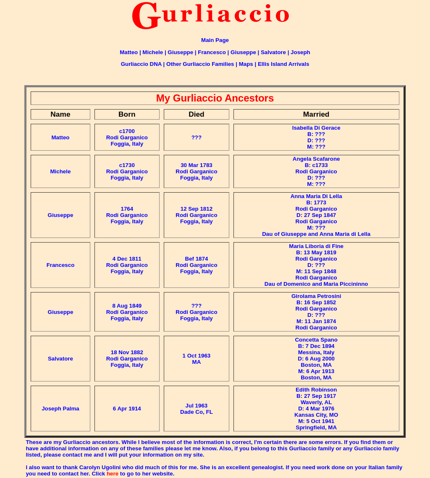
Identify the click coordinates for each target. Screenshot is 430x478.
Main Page (215, 40)
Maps (246, 64)
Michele (152, 52)
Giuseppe (180, 52)
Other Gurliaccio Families (200, 64)
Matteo (129, 52)
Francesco (212, 52)
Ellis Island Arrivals (283, 64)
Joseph (300, 52)
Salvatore (273, 52)
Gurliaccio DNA (141, 64)
